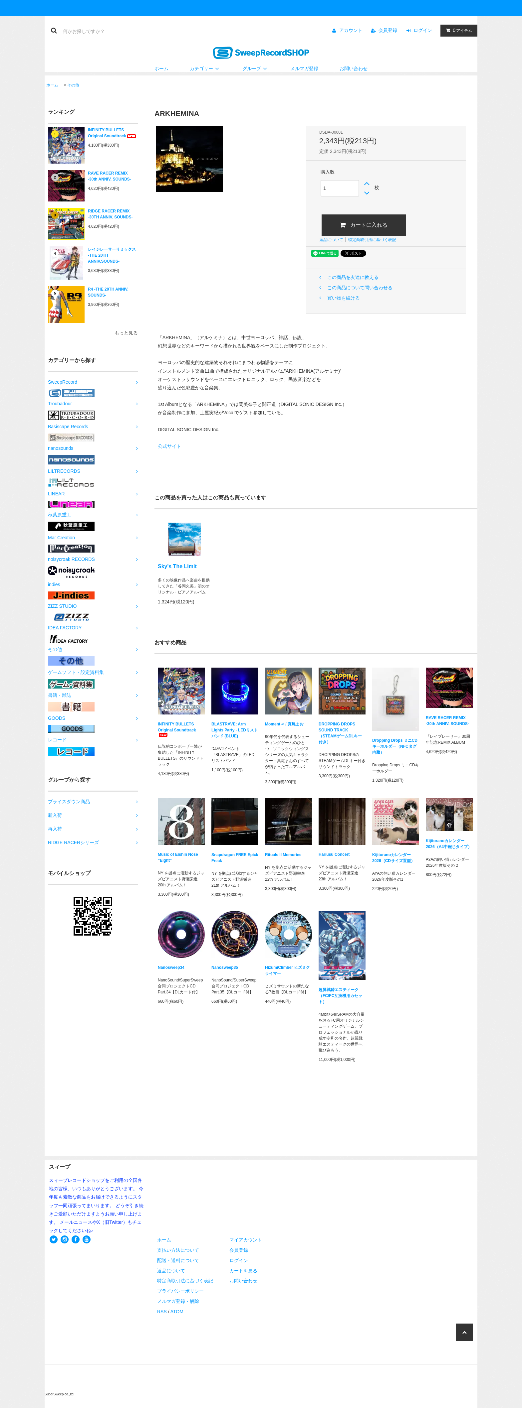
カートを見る (243, 1270)
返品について (331, 239)
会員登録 (388, 30)
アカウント (351, 30)
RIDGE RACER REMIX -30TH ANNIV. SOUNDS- (110, 214)
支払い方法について (178, 1250)
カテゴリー (205, 68)
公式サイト (169, 446)
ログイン (422, 30)
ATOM (176, 1311)
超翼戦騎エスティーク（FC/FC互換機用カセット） (340, 995)
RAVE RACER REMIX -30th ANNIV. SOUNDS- (109, 176)
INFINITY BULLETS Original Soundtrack (112, 133)
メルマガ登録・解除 (178, 1301)
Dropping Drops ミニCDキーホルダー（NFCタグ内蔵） (394, 746)
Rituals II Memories (283, 854)
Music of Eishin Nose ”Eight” (178, 857)
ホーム (161, 68)
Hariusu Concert (334, 854)
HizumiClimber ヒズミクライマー (287, 970)
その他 (73, 85)
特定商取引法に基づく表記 (372, 239)
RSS (162, 1311)
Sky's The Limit (177, 566)
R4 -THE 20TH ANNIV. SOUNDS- (108, 292)
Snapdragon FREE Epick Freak (234, 857)
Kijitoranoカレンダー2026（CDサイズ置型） (393, 857)
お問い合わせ (354, 68)
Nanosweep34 (171, 967)
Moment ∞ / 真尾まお (284, 724)
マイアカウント (245, 1239)
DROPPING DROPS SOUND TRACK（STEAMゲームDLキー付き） (340, 733)
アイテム (457, 30)
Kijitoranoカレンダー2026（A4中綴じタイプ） (449, 843)
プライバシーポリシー (180, 1291)
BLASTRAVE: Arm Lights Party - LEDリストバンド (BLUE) (234, 730)
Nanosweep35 (224, 967)
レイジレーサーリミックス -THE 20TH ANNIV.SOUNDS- (112, 255)
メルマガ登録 (304, 68)
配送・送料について (178, 1260)
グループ (255, 68)
